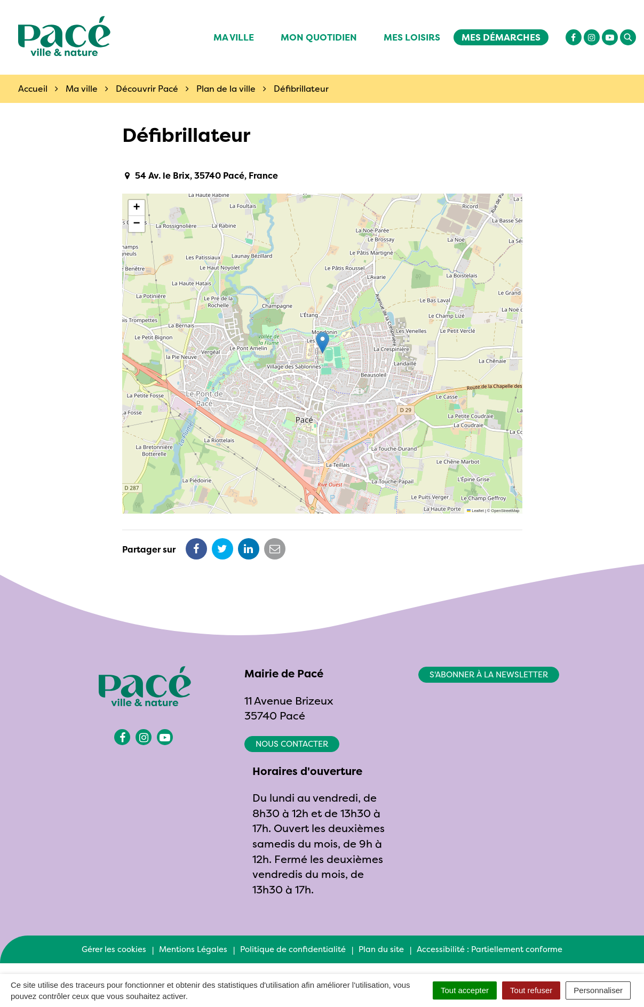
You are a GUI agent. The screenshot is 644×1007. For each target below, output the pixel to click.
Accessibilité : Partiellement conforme (489, 949)
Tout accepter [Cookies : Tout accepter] (465, 990)
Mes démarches (501, 37)
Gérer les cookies (114, 949)
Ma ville (233, 37)
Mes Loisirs (412, 37)
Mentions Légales (193, 949)
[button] (322, 343)
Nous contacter (292, 743)
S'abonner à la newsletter (489, 674)
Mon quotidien (319, 37)
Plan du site (381, 949)
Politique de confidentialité (293, 949)
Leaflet (475, 510)
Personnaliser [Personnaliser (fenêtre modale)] (598, 990)
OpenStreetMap (505, 510)
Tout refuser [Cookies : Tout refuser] (531, 990)
